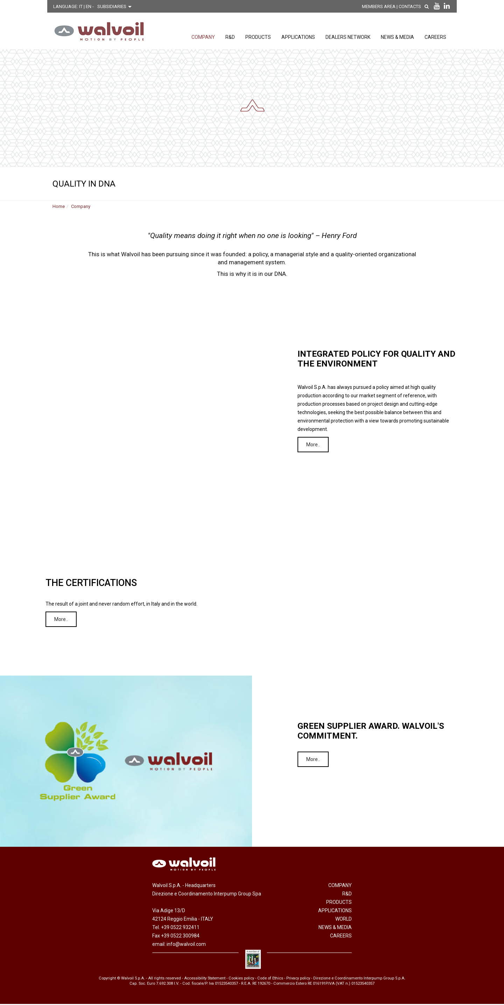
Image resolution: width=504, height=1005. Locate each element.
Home (58, 207)
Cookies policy (241, 979)
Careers (435, 37)
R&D (230, 37)
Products (258, 37)
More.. (315, 445)
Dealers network (348, 37)
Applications (298, 37)
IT (81, 6)
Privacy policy (298, 979)
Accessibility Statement (204, 979)
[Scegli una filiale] (116, 6)
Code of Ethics (270, 979)
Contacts (415, 6)
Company (203, 37)
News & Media (397, 37)
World (343, 920)
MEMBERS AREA (383, 6)
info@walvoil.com (186, 945)
